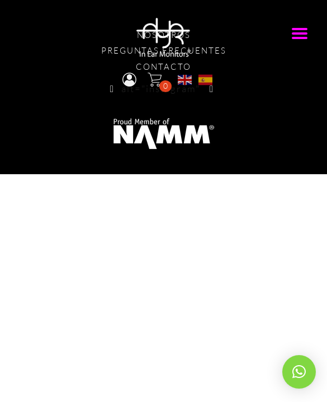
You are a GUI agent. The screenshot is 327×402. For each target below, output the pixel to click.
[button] (299, 372)
